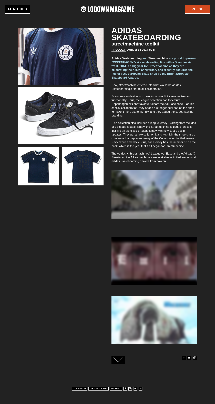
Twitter (189, 357)
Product (118, 49)
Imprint (116, 388)
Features (17, 9)
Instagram (130, 389)
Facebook (183, 357)
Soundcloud (140, 389)
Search (79, 388)
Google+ (194, 357)
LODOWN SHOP (99, 388)
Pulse (197, 9)
